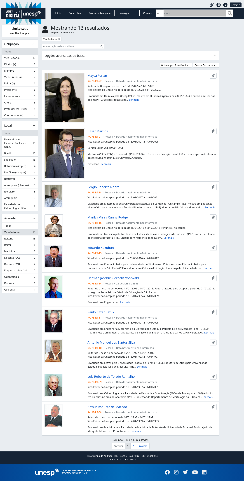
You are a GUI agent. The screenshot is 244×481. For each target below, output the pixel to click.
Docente (19, 283)
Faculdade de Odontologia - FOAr (19, 206)
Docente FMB (19, 264)
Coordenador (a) (19, 115)
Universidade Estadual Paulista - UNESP (19, 143)
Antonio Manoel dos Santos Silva (111, 342)
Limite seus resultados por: (20, 30)
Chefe (19, 103)
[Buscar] (194, 13)
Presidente (19, 90)
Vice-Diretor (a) (19, 77)
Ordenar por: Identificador (175, 65)
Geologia (19, 290)
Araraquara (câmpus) (19, 185)
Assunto (10, 218)
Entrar (234, 4)
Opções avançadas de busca (65, 56)
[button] (211, 5)
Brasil (19, 154)
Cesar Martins (97, 131)
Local (8, 125)
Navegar (125, 13)
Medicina (19, 252)
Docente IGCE (19, 258)
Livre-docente (19, 96)
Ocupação (11, 44)
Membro (19, 71)
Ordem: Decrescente (205, 65)
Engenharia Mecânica (19, 271)
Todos (7, 51)
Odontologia (19, 277)
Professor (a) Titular (19, 109)
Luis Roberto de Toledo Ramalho (111, 376)
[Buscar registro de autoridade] (70, 46)
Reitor (19, 245)
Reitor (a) (19, 84)
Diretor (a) (19, 65)
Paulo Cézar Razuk (100, 312)
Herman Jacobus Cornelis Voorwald (113, 278)
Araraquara (19, 198)
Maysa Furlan (97, 75)
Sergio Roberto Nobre (103, 187)
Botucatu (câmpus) (19, 166)
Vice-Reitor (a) (19, 58)
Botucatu (19, 179)
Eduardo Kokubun (100, 248)
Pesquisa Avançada (99, 13)
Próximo (143, 446)
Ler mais (134, 99)
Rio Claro (19, 192)
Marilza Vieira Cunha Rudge (107, 217)
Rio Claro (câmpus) (19, 173)
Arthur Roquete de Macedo (107, 407)
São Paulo (19, 160)
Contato (147, 13)
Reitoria (19, 239)
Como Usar (74, 13)
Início (58, 13)
